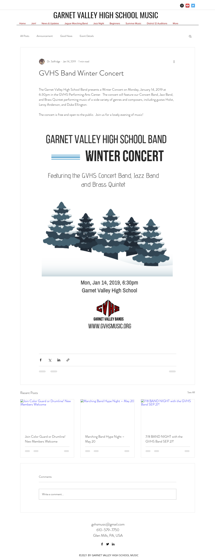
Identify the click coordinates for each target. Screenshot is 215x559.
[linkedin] (113, 544)
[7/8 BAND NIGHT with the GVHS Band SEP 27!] (168, 414)
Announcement (45, 36)
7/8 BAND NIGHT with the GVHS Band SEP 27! (164, 439)
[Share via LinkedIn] (59, 360)
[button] (190, 36)
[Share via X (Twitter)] (49, 360)
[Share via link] (68, 360)
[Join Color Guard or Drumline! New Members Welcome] (47, 414)
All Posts (24, 36)
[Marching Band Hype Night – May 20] (107, 414)
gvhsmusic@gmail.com (108, 524)
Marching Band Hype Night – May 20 (105, 439)
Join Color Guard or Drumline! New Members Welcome (45, 439)
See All (191, 392)
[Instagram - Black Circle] (182, 5)
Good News (66, 36)
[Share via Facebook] (40, 360)
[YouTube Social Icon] (187, 5)
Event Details (87, 36)
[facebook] (102, 544)
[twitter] (193, 5)
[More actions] (174, 61)
